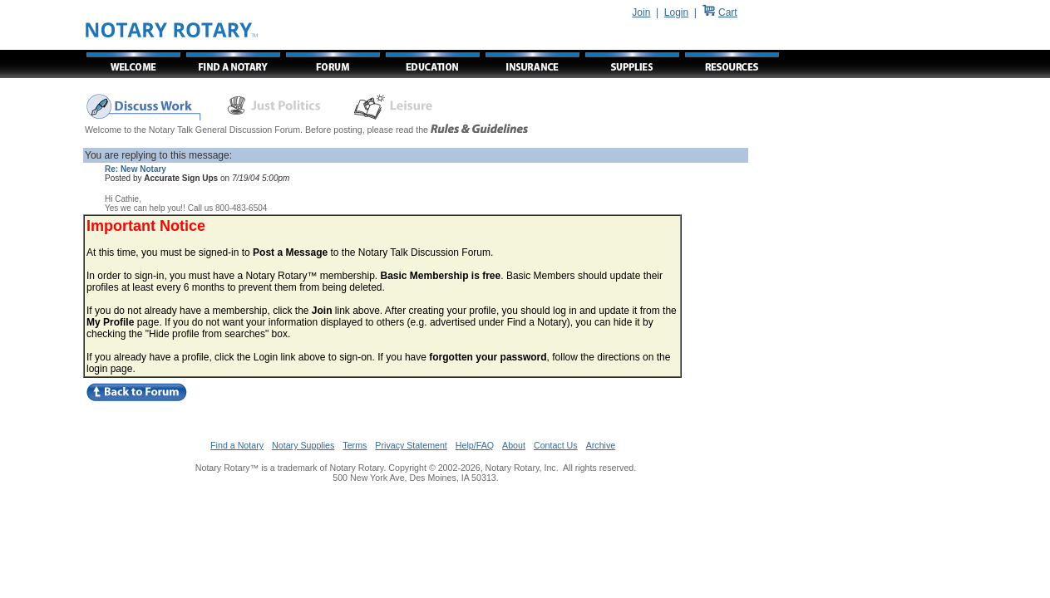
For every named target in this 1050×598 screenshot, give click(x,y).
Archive (601, 445)
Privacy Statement (410, 445)
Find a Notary (237, 445)
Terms (355, 445)
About (513, 445)
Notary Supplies (303, 445)
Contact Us (556, 445)
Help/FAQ (475, 445)
